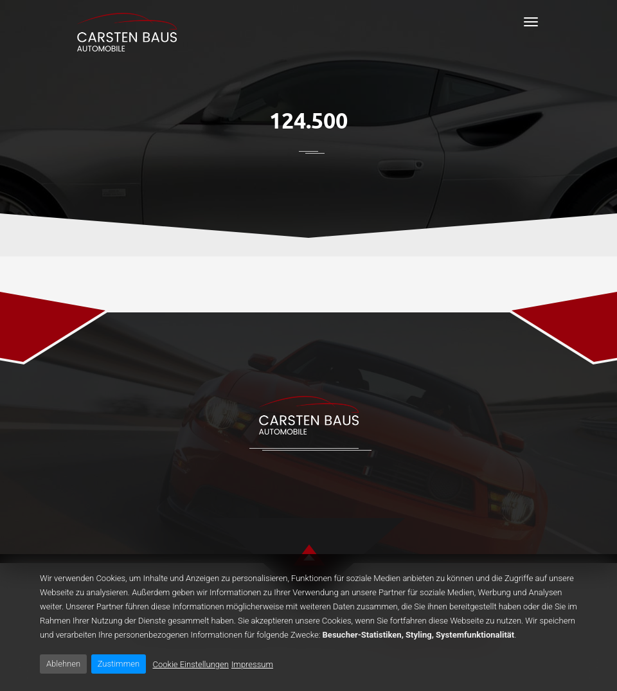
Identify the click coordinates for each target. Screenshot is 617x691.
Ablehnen (63, 664)
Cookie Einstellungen (191, 664)
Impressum (252, 664)
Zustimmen (118, 664)
